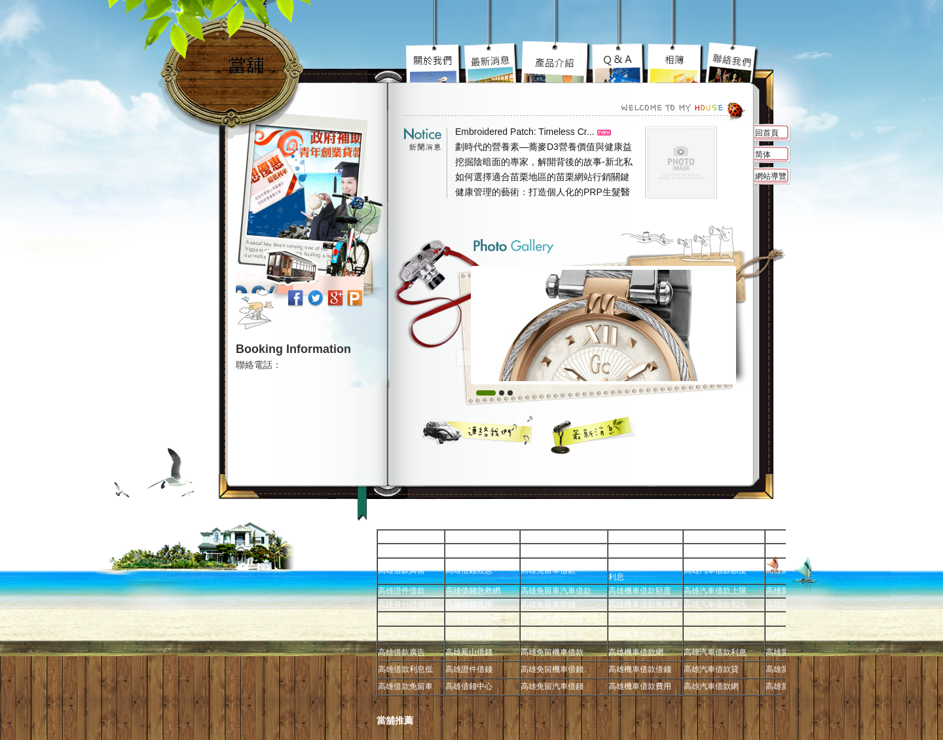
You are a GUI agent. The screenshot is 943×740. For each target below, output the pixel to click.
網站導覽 (770, 176)
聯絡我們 (478, 430)
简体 (763, 154)
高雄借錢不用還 (732, 62)
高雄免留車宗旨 (435, 62)
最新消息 (593, 434)
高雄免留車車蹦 (675, 62)
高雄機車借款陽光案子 (492, 62)
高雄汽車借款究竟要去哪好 (556, 62)
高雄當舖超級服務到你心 (619, 62)
